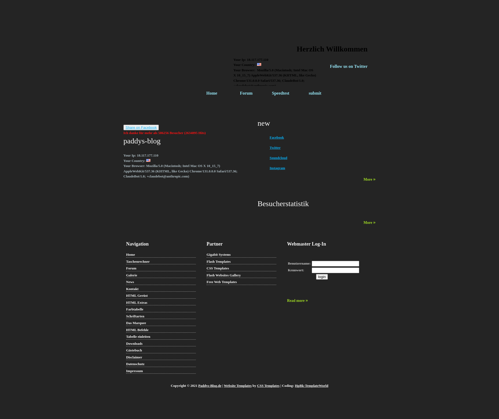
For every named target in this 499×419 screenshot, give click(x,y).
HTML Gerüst (137, 296)
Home (211, 93)
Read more (297, 301)
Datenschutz (135, 364)
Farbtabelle (134, 309)
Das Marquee (136, 323)
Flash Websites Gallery (224, 275)
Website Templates (238, 386)
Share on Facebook (141, 127)
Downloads (134, 344)
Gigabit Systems (219, 255)
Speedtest (280, 93)
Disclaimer (134, 357)
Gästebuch (134, 350)
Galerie (131, 275)
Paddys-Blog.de (209, 386)
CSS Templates (218, 268)
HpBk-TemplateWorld (311, 386)
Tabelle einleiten (138, 337)
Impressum (134, 371)
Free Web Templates (222, 282)
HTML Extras (136, 303)
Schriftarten (135, 316)
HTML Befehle (137, 330)
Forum (246, 93)
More (370, 179)
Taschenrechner (138, 261)
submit (315, 93)
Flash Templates (219, 261)
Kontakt (132, 289)
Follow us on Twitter (349, 66)
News (130, 282)
